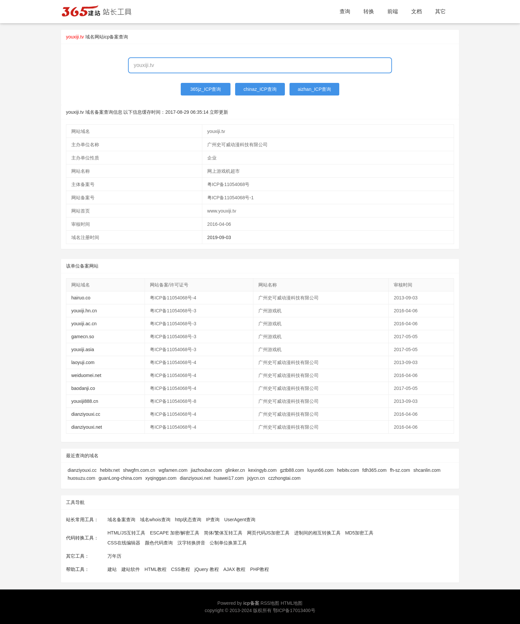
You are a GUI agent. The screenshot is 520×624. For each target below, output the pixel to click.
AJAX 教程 (235, 569)
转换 (368, 11)
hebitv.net (110, 470)
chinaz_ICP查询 (260, 89)
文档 (416, 11)
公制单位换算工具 (228, 542)
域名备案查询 (121, 519)
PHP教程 (259, 569)
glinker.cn (235, 470)
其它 (440, 11)
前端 (392, 11)
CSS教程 (180, 569)
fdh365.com (374, 470)
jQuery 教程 (206, 569)
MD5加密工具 (359, 532)
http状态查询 (188, 519)
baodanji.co (83, 388)
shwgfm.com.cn (139, 470)
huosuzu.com (81, 478)
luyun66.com (320, 470)
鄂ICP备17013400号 (294, 610)
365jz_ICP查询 (205, 89)
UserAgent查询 (239, 519)
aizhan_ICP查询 (314, 89)
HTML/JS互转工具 (126, 532)
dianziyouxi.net (86, 427)
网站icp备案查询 (111, 36)
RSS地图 (270, 603)
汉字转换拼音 (191, 542)
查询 (345, 11)
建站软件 (130, 569)
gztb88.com (292, 470)
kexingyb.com (262, 470)
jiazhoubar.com (206, 470)
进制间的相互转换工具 (317, 532)
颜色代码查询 (159, 542)
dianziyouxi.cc (85, 414)
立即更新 (219, 112)
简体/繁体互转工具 (223, 532)
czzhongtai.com (284, 478)
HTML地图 (291, 603)
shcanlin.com (426, 470)
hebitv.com (348, 470)
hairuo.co (81, 297)
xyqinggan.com (160, 478)
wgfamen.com (173, 470)
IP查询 (213, 519)
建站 (112, 569)
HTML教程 (155, 569)
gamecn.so (82, 336)
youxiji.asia (82, 349)
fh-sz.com (400, 470)
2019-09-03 (219, 237)
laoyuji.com (83, 362)
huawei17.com (229, 478)
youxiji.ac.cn (84, 323)
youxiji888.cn (84, 401)
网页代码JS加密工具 (268, 532)
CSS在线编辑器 (123, 542)
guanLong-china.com (120, 478)
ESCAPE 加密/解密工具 (174, 532)
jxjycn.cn (256, 478)
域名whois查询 (155, 519)
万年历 (114, 556)
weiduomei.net (86, 375)
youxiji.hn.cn (84, 310)
